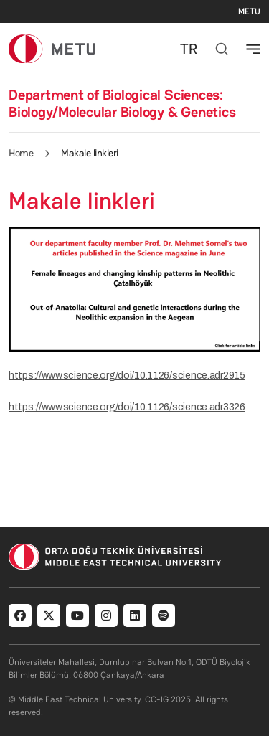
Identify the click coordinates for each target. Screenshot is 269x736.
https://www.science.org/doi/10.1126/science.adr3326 (127, 407)
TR (188, 49)
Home (21, 152)
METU (249, 11)
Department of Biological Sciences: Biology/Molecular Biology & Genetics (122, 103)
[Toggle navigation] (253, 49)
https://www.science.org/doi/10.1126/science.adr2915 (127, 375)
